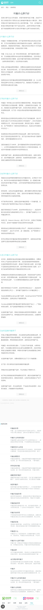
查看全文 (21, 91)
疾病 (16, 603)
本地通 (39, 603)
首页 (2, 7)
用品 (7, 7)
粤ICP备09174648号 (21, 607)
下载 (15, 598)
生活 (33, 603)
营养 (10, 603)
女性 (21, 603)
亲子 (4, 603)
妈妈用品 (13, 7)
